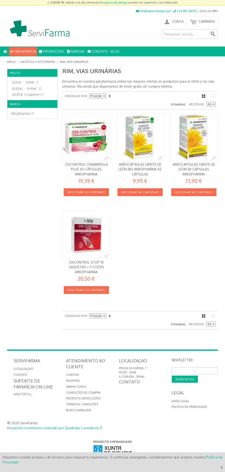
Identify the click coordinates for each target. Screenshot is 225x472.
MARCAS (76, 51)
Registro (73, 380)
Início (11, 62)
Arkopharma (22, 113)
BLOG (115, 51)
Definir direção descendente (110, 96)
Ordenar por (76, 96)
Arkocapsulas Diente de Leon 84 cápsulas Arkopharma (194, 169)
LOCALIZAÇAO (23, 369)
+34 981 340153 (185, 11)
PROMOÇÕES (51, 51)
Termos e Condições (82, 404)
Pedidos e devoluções (83, 398)
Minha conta (76, 386)
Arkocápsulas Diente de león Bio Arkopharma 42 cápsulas (139, 169)
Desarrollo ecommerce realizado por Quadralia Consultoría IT (55, 428)
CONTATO (98, 51)
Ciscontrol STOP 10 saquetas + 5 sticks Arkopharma (86, 267)
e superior (27, 94)
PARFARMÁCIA (23, 51)
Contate (72, 375)
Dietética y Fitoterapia (37, 62)
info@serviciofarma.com (153, 11)
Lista (211, 96)
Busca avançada (78, 410)
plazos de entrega (116, 2)
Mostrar (196, 104)
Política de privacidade (189, 407)
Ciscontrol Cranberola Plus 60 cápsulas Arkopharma (86, 169)
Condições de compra (83, 392)
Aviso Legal (180, 401)
